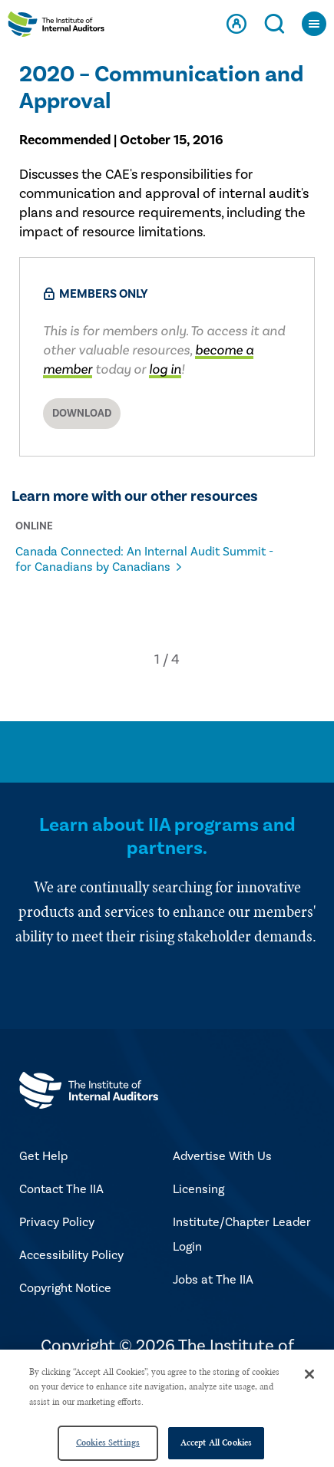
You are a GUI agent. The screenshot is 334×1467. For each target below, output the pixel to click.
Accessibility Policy (71, 1255)
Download (81, 413)
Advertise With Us (222, 1156)
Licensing (198, 1189)
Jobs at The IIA (213, 1279)
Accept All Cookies (216, 1442)
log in (165, 369)
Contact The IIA (61, 1189)
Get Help (43, 1156)
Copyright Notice (65, 1288)
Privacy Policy (56, 1222)
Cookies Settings (108, 1442)
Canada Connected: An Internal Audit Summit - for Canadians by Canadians (144, 559)
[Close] (309, 1374)
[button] (157, 659)
